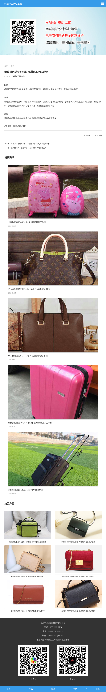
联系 (98, 689)
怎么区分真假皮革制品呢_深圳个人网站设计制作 (29, 289)
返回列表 (87, 135)
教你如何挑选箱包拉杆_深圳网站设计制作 (26, 490)
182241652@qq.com (56, 636)
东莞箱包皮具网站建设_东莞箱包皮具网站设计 (28, 576)
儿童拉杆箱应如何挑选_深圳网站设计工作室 (27, 222)
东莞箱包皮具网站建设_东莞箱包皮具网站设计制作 (27, 542)
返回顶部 (98, 135)
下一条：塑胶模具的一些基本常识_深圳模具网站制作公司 (25, 148)
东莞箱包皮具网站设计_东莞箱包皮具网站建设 (78, 542)
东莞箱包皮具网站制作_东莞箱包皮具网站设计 (78, 576)
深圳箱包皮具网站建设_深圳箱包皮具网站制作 (78, 611)
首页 (6, 66)
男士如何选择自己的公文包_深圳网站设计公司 (28, 356)
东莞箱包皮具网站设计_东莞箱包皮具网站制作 (28, 611)
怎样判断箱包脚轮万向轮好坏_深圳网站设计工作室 (30, 423)
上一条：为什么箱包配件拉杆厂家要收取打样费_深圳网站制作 (27, 144)
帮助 (75, 689)
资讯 (12, 66)
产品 (31, 689)
